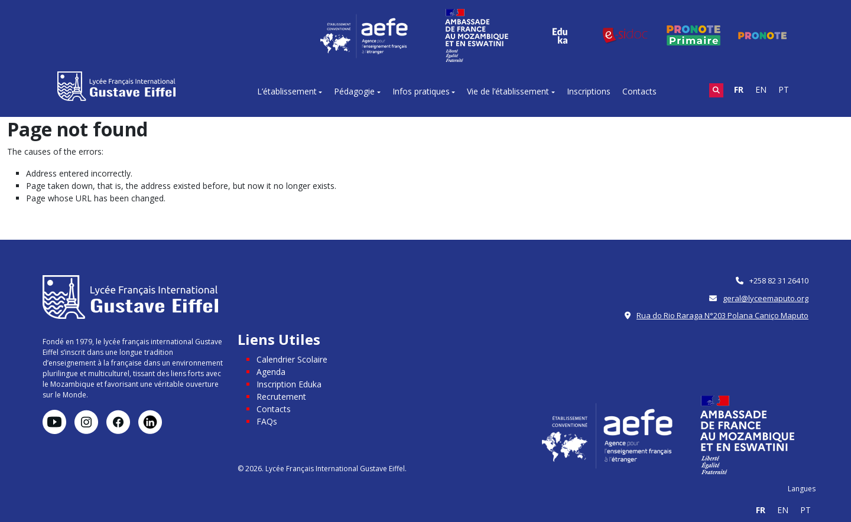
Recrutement (281, 396)
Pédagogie (354, 91)
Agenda (270, 371)
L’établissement (287, 91)
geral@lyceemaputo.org (765, 298)
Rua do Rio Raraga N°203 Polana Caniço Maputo (722, 315)
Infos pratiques (421, 91)
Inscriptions (588, 91)
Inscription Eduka (288, 384)
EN (760, 89)
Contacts (639, 91)
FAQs (266, 421)
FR (738, 89)
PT (783, 89)
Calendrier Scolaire (291, 359)
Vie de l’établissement (508, 91)
